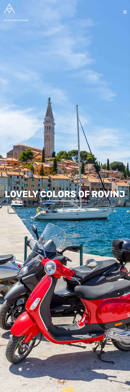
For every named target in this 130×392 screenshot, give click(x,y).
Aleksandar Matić (83, 201)
